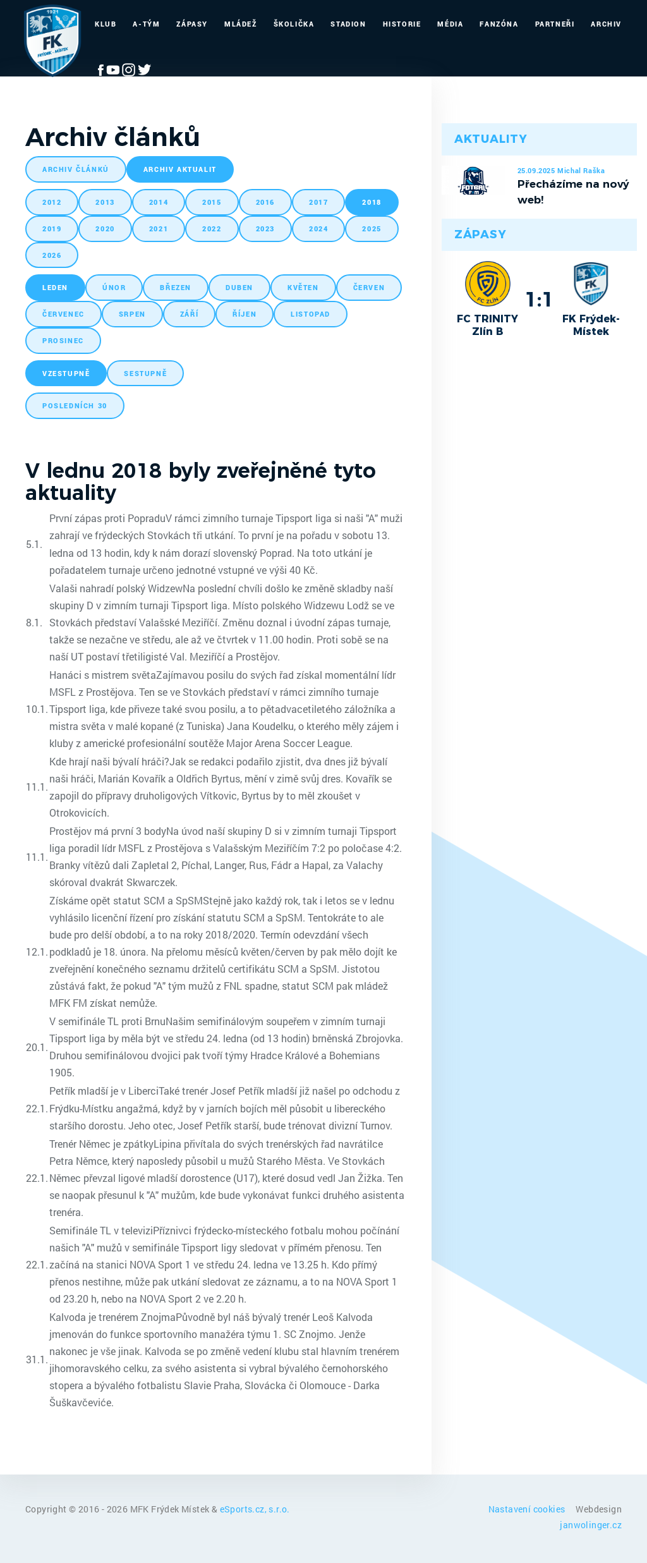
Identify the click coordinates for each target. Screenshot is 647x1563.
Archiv (606, 23)
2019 (51, 228)
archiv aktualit (180, 169)
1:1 (539, 299)
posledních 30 (74, 405)
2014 (158, 202)
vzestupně (66, 373)
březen (175, 287)
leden (55, 287)
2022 (211, 228)
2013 (104, 202)
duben (239, 287)
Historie (402, 23)
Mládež (240, 23)
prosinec (63, 340)
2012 (51, 202)
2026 (51, 255)
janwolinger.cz (591, 1525)
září (189, 314)
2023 (265, 228)
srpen (132, 314)
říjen (245, 314)
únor (114, 287)
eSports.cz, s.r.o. (255, 1509)
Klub (105, 23)
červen (369, 287)
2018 (371, 202)
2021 (158, 228)
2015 (211, 202)
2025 (371, 228)
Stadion (348, 23)
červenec (63, 314)
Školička (294, 23)
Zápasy (192, 23)
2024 (318, 228)
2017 (318, 202)
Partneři (555, 23)
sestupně (145, 373)
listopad (310, 314)
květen (303, 287)
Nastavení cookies (527, 1509)
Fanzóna (499, 23)
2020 (104, 228)
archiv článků (75, 169)
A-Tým (146, 23)
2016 (265, 202)
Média (450, 23)
